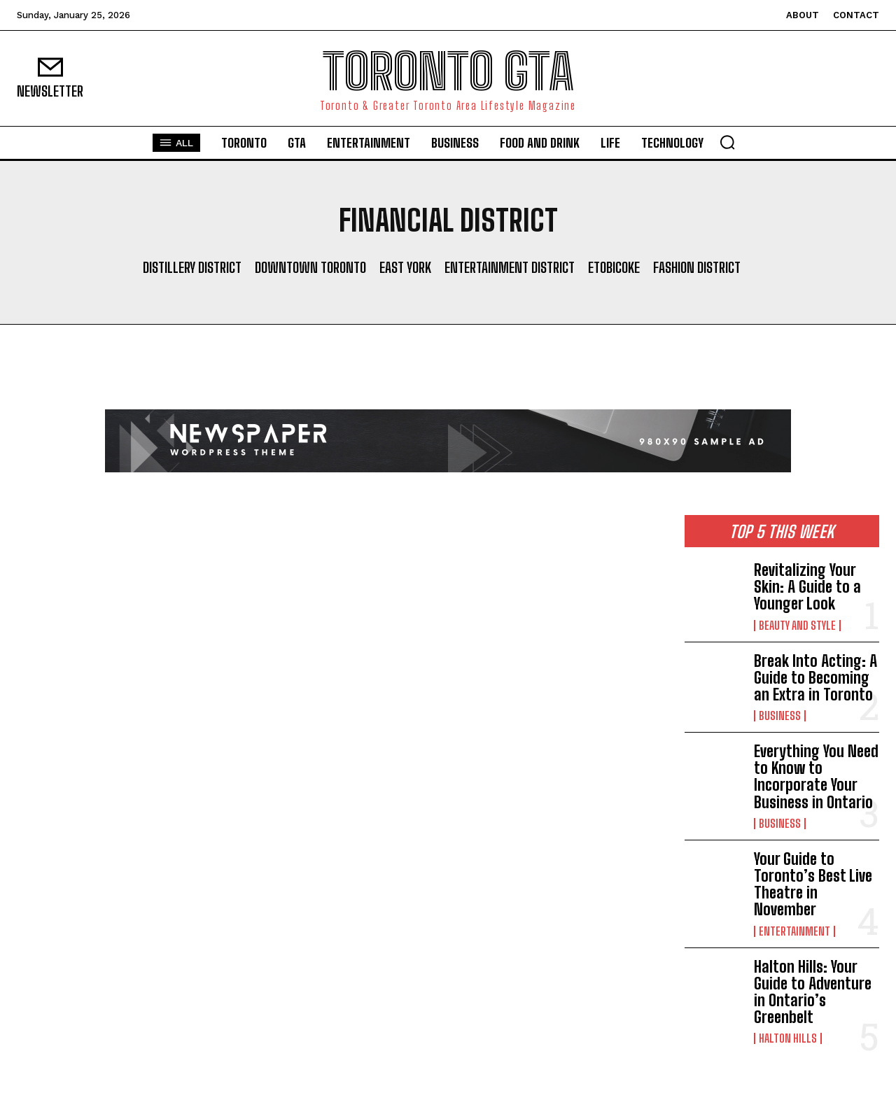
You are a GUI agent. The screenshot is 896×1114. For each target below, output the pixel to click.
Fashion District (697, 267)
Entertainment (794, 931)
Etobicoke (614, 267)
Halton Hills (788, 1038)
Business (780, 715)
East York (405, 267)
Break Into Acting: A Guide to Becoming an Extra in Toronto (815, 677)
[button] (727, 142)
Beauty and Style (797, 625)
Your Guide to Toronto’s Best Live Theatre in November (813, 884)
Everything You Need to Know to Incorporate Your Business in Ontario (816, 777)
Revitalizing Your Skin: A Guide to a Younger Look (807, 586)
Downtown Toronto (310, 267)
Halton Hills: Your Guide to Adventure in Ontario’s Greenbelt (813, 992)
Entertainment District (509, 267)
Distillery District (192, 267)
